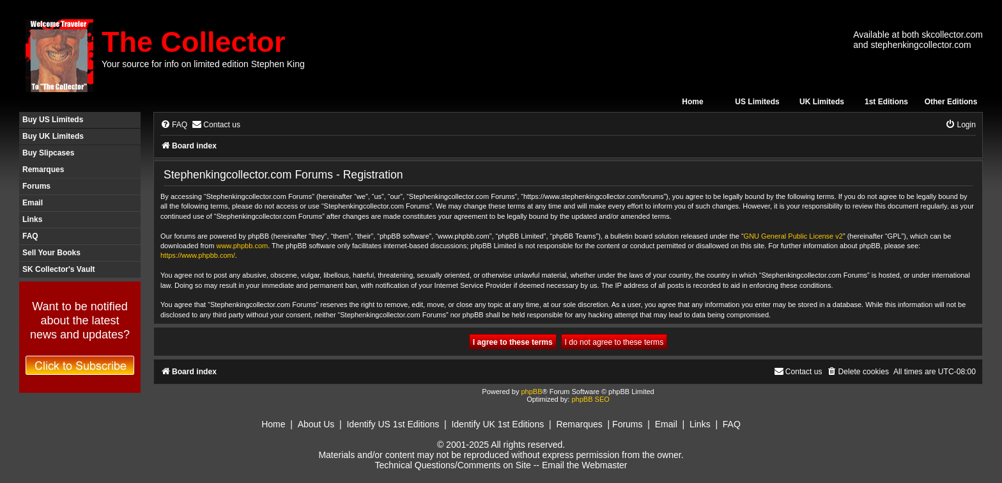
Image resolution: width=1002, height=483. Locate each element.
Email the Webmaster (585, 465)
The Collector (194, 42)
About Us (316, 424)
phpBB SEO (590, 399)
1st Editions (886, 101)
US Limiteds (757, 101)
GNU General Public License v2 (793, 236)
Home (692, 101)
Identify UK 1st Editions (497, 424)
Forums (36, 186)
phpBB (531, 391)
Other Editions (951, 101)
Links (32, 219)
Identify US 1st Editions (392, 424)
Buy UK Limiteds (53, 136)
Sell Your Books (51, 252)
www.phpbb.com (242, 245)
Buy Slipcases (48, 152)
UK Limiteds (821, 101)
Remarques (43, 169)
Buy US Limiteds (52, 119)
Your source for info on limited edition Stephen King (203, 64)
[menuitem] (173, 125)
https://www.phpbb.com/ (197, 255)
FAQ (30, 236)
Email (32, 202)
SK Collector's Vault (58, 269)
